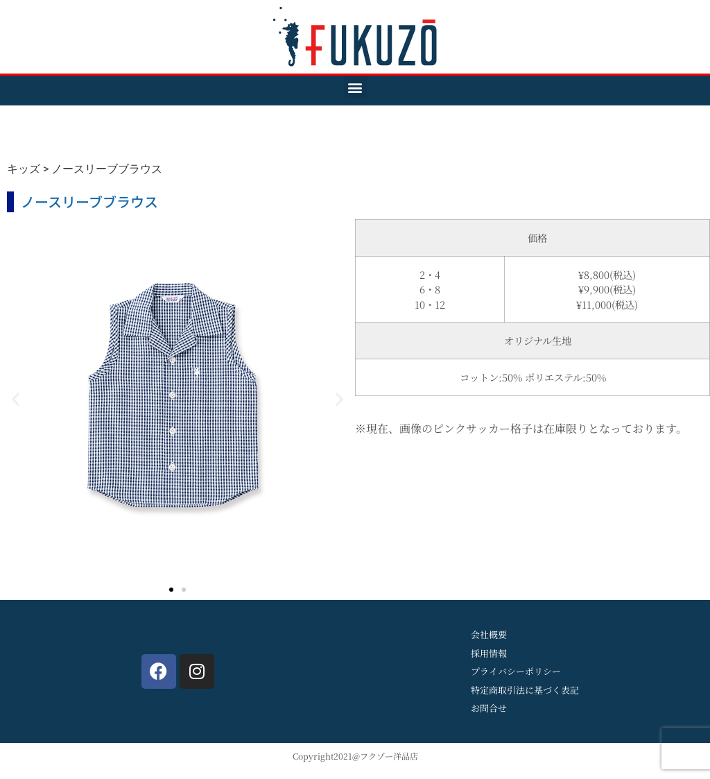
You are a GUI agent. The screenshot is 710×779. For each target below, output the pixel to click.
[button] (355, 87)
